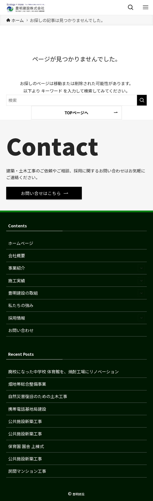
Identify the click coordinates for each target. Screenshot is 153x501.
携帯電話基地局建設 (27, 409)
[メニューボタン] (145, 7)
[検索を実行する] (142, 100)
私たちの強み (20, 305)
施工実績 (76, 280)
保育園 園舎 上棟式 (26, 446)
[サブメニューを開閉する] (141, 267)
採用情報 (76, 317)
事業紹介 (76, 267)
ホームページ (20, 243)
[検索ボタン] (130, 7)
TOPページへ (76, 113)
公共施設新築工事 (25, 421)
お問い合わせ (20, 330)
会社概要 (16, 255)
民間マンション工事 (27, 471)
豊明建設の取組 (76, 292)
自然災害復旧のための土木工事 (37, 396)
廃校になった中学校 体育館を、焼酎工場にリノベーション (63, 371)
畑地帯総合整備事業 (27, 384)
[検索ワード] (76, 100)
